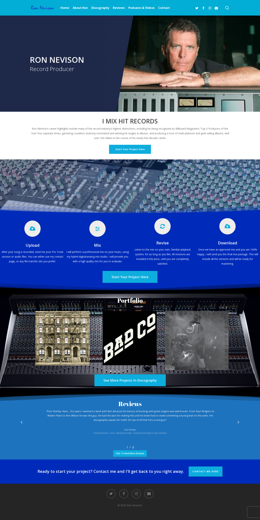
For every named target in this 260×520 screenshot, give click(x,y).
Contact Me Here (205, 471)
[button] (130, 277)
